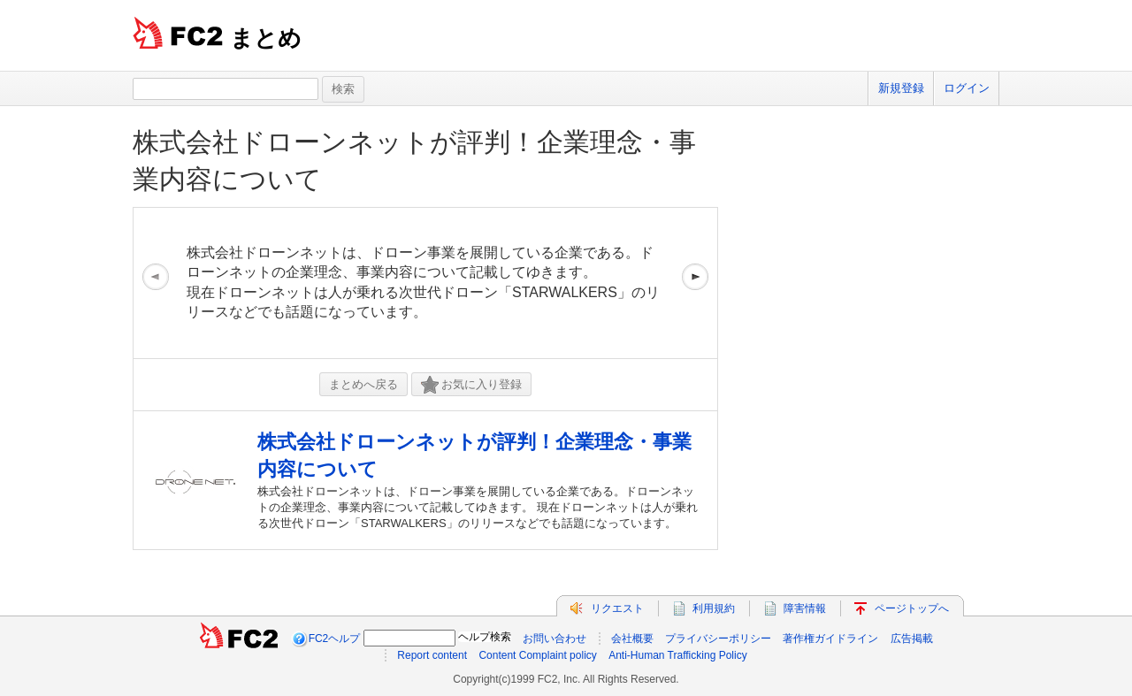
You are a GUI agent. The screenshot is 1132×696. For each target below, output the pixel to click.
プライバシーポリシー (718, 638)
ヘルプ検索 (484, 636)
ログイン (967, 88)
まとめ (266, 38)
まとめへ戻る (363, 384)
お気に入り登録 (471, 385)
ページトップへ (912, 608)
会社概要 (632, 638)
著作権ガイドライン (830, 638)
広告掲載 (912, 638)
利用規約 (713, 608)
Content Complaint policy (537, 655)
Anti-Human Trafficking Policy (677, 655)
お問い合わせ (554, 638)
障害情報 (805, 608)
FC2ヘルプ (335, 638)
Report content (432, 655)
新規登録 (901, 88)
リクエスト (617, 608)
